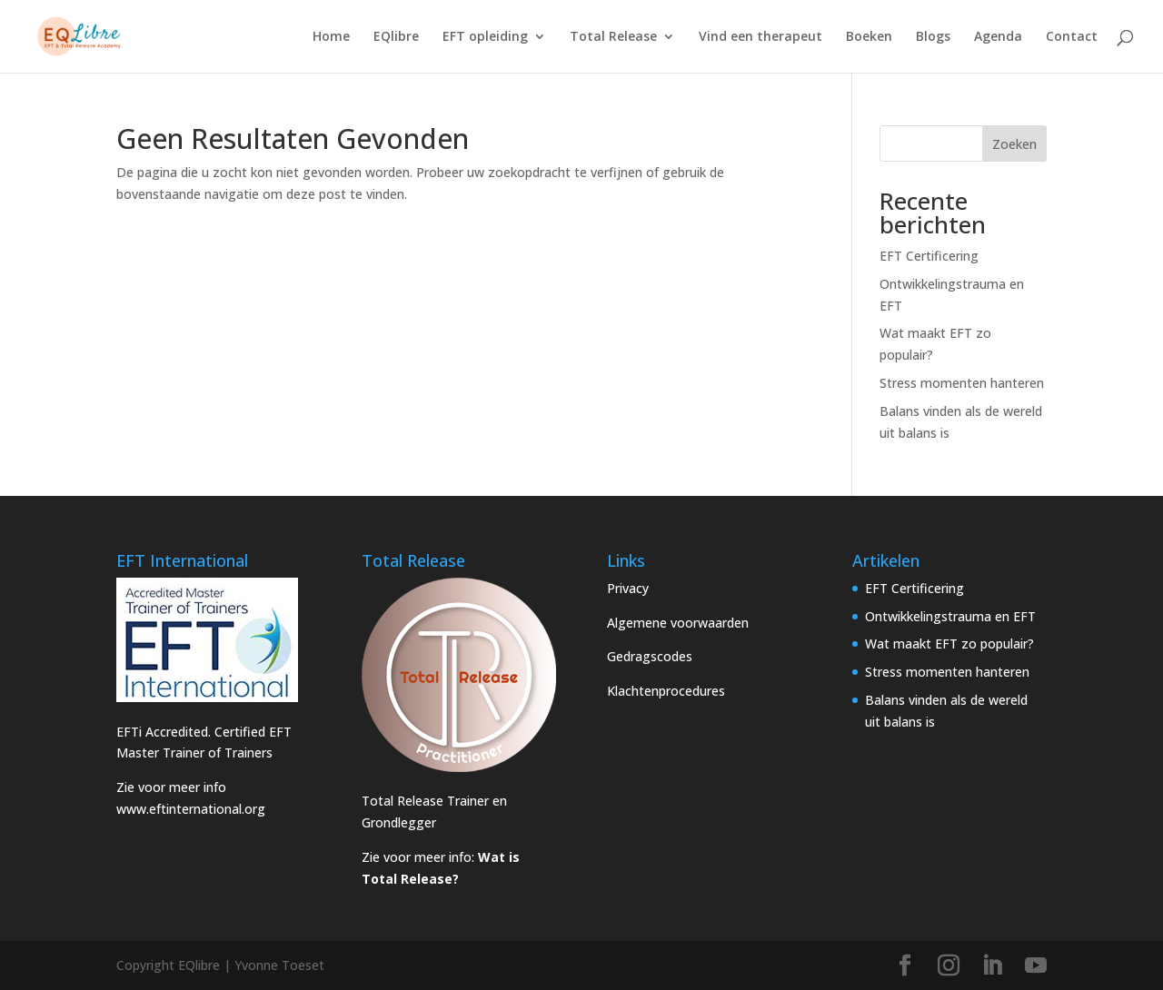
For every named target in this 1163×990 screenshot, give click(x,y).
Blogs (933, 37)
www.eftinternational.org (190, 808)
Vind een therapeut (760, 37)
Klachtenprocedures (666, 690)
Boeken (869, 37)
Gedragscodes (649, 656)
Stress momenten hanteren (962, 382)
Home (331, 37)
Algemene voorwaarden (678, 622)
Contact (1072, 37)
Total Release (613, 37)
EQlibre (396, 37)
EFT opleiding (485, 37)
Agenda (998, 37)
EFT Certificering (929, 255)
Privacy (628, 588)
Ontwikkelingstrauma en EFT (950, 616)
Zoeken (1014, 144)
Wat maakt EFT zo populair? (949, 643)
